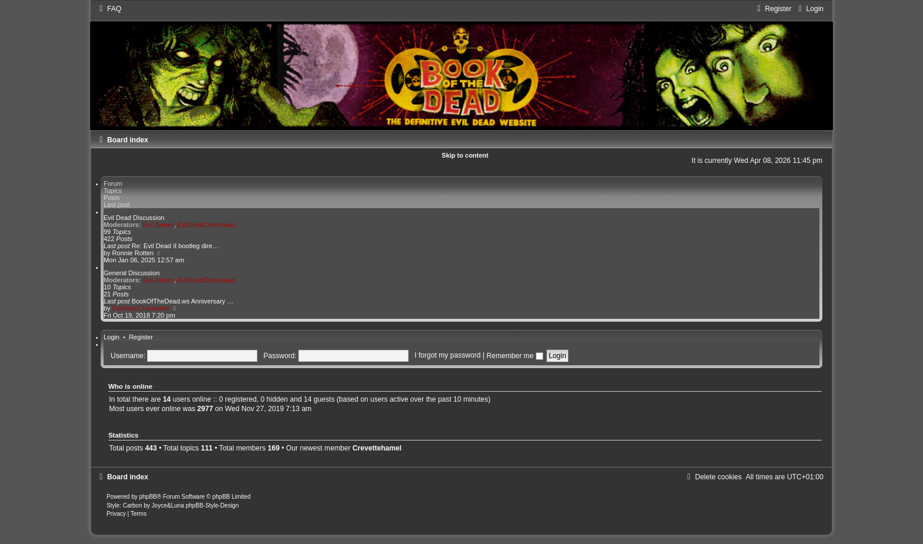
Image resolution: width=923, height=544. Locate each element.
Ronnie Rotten (133, 252)
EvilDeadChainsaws (206, 224)
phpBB (148, 496)
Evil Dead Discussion (134, 217)
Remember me (514, 356)
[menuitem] (109, 9)
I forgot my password (447, 356)
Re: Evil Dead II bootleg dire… (175, 245)
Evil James (158, 224)
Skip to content (464, 155)
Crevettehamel (377, 448)
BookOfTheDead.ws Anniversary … (183, 301)
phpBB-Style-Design (211, 505)
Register (141, 337)
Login (111, 337)
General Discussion (132, 272)
